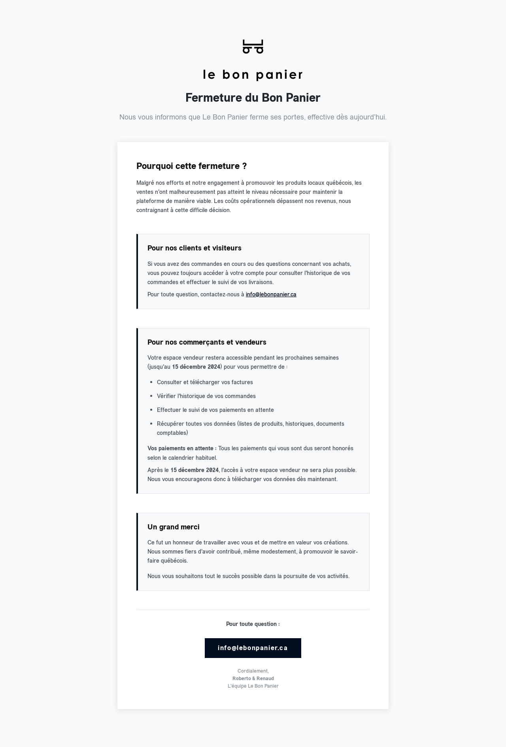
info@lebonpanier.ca (271, 294)
